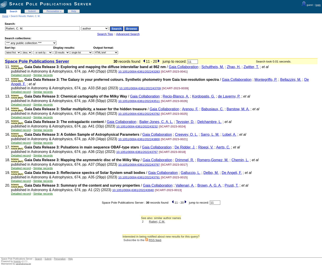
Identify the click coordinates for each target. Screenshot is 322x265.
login (318, 5)
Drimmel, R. (184, 160)
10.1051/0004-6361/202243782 (139, 113)
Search (13, 11)
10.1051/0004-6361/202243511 (139, 101)
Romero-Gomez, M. (212, 160)
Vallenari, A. (185, 185)
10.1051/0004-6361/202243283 (139, 71)
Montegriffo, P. (265, 79)
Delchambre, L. (209, 122)
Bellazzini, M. (290, 79)
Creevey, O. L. (186, 134)
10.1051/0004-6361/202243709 (140, 88)
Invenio (17, 261)
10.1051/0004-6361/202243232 (137, 126)
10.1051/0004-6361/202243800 (139, 139)
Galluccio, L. (190, 173)
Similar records (43, 75)
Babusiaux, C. (212, 109)
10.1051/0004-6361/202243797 (139, 164)
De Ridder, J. (185, 147)
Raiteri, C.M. (157, 221)
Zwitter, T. (251, 67)
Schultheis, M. (212, 67)
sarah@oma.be (23, 264)
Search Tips (105, 34)
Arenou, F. (190, 109)
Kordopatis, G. (203, 96)
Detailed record (21, 75)
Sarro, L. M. (210, 134)
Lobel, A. (229, 134)
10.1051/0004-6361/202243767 (137, 152)
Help (73, 11)
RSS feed (155, 240)
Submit (32, 11)
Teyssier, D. (185, 122)
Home (5, 16)
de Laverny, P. (229, 96)
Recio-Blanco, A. (176, 96)
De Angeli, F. (232, 173)
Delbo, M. (211, 173)
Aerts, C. (223, 147)
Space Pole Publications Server (50, 3)
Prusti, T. (231, 185)
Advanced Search (128, 34)
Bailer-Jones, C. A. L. (156, 122)
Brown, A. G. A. (209, 185)
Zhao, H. (233, 67)
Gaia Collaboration (184, 67)
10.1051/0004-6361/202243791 (139, 177)
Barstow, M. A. (238, 109)
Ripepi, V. (205, 147)
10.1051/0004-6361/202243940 (133, 190)
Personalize (53, 11)
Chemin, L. (240, 160)
